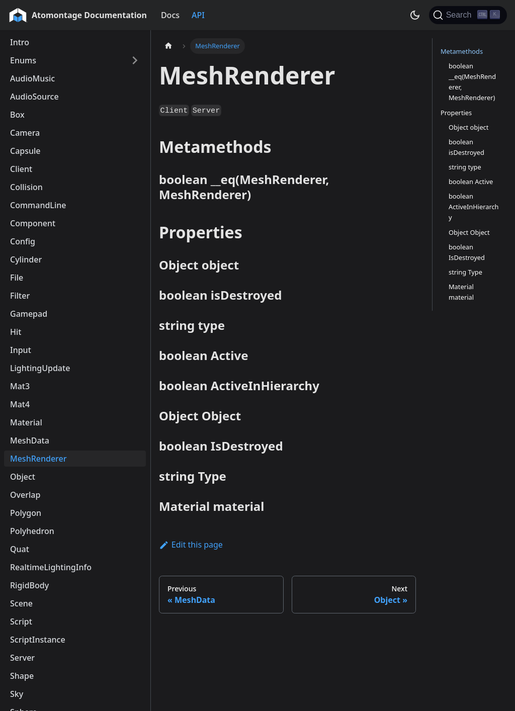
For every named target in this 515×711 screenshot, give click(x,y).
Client (21, 168)
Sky (16, 693)
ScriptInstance (37, 639)
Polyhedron (32, 531)
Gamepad (28, 313)
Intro (19, 42)
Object (22, 476)
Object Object (469, 232)
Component (32, 223)
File (16, 277)
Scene (21, 603)
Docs (170, 15)
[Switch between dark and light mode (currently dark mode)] (415, 15)
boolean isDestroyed (466, 147)
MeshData (29, 440)
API (198, 15)
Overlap (25, 494)
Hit (15, 331)
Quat (19, 549)
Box (17, 114)
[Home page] (168, 46)
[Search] (468, 15)
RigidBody (29, 585)
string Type (465, 272)
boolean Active (471, 181)
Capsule (25, 150)
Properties (456, 112)
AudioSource (34, 96)
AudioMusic (32, 78)
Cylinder (26, 259)
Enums (23, 60)
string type (465, 166)
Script (21, 621)
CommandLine (38, 205)
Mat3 (20, 386)
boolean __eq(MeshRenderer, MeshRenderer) (472, 81)
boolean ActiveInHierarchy (474, 207)
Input (20, 350)
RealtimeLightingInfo (51, 567)
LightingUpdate (40, 368)
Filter (20, 295)
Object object (468, 127)
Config (22, 241)
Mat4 (20, 404)
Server (22, 657)
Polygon (25, 512)
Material (26, 422)
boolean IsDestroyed (467, 252)
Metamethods (462, 51)
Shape (22, 675)
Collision (26, 187)
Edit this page (191, 544)
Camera (25, 132)
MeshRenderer (38, 458)
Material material (461, 292)
